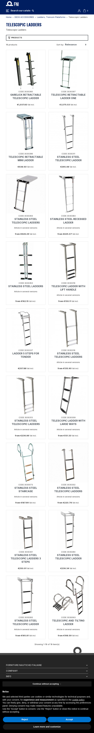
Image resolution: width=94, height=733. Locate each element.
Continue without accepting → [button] (47, 684)
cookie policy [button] (78, 700)
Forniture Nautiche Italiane (24, 665)
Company (12, 670)
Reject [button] (25, 719)
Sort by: (60, 44)
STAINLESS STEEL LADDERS (25, 286)
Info (8, 676)
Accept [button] (69, 719)
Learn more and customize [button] (47, 726)
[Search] (21, 10)
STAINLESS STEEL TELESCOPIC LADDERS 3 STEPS (26, 559)
